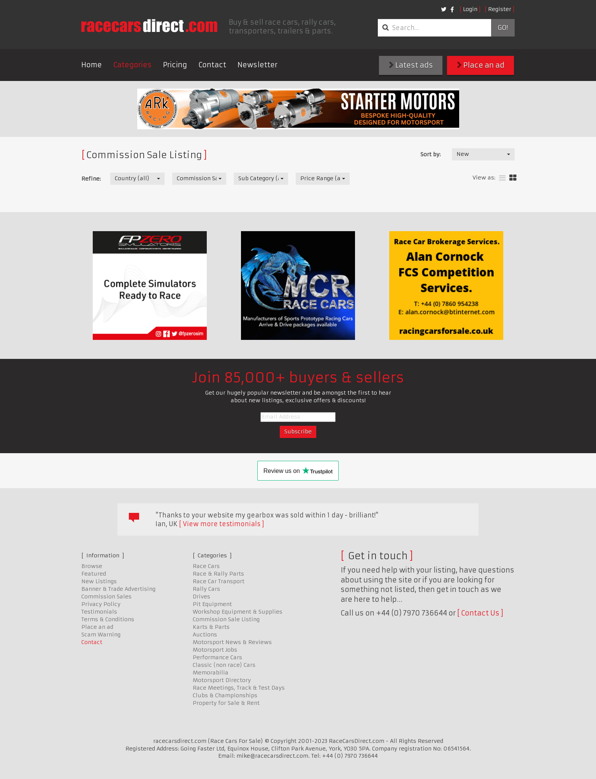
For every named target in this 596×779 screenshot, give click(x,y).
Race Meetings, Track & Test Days (239, 687)
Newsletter (257, 64)
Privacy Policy (100, 604)
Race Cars (206, 566)
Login (470, 9)
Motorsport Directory (222, 680)
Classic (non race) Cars (224, 665)
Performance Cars (217, 657)
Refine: (91, 178)
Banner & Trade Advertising (118, 588)
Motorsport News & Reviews (232, 642)
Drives (201, 596)
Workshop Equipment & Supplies (237, 611)
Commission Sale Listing (226, 619)
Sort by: (430, 154)
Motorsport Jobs (215, 649)
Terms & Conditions (107, 619)
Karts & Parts (211, 627)
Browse (91, 566)
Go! (503, 28)
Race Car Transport (218, 581)
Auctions (205, 634)
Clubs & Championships (225, 695)
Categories (132, 64)
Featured (93, 573)
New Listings (99, 581)
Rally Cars (206, 588)
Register (499, 9)
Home (91, 64)
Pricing (175, 64)
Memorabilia (210, 672)
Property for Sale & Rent (226, 703)
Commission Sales (106, 596)
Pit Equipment (212, 604)
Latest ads (411, 65)
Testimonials (99, 611)
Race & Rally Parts (218, 573)
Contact (212, 64)
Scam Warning (100, 634)
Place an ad (480, 65)
